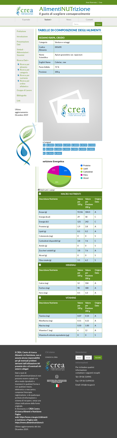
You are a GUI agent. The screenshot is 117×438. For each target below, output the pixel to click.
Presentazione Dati (23, 43)
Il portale (26, 19)
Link (18, 100)
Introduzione (22, 36)
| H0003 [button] (67, 149)
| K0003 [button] (83, 149)
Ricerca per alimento (24, 65)
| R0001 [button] (58, 153)
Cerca (98, 24)
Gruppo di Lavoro (24, 90)
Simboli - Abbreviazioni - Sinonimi (23, 52)
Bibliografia (21, 95)
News (68, 19)
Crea (100, 2)
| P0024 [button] (50, 153)
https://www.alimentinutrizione (28, 422)
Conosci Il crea (51, 357)
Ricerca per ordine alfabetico (24, 83)
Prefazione (21, 31)
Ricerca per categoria (24, 71)
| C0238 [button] (92, 145)
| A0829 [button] (75, 145)
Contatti (89, 19)
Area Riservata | (92, 2)
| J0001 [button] (74, 149)
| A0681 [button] (50, 145)
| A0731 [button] (67, 145)
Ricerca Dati (22, 60)
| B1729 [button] (84, 145)
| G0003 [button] (58, 149)
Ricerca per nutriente (24, 76)
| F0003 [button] (50, 149)
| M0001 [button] (91, 149)
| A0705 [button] (59, 145)
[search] (83, 24)
